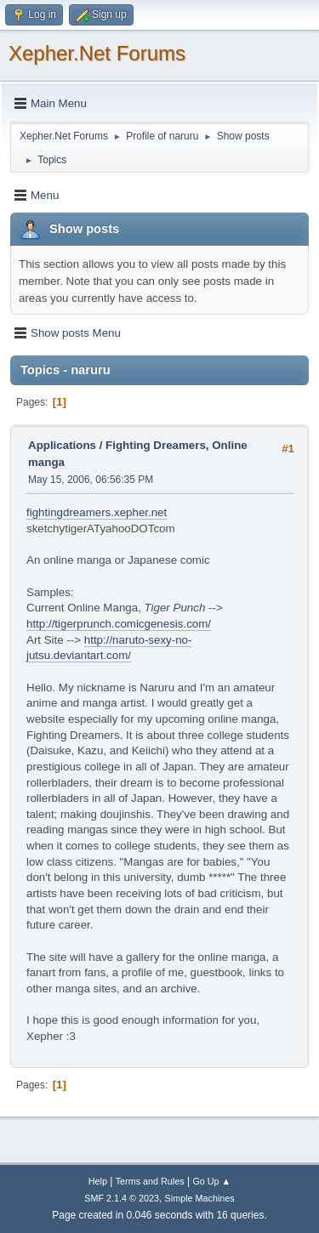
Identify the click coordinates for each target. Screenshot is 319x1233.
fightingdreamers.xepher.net (96, 512)
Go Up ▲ (211, 1181)
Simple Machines (200, 1198)
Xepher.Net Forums (97, 53)
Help (97, 1181)
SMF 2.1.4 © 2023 (121, 1198)
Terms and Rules (150, 1181)
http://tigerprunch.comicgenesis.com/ (118, 623)
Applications (62, 445)
